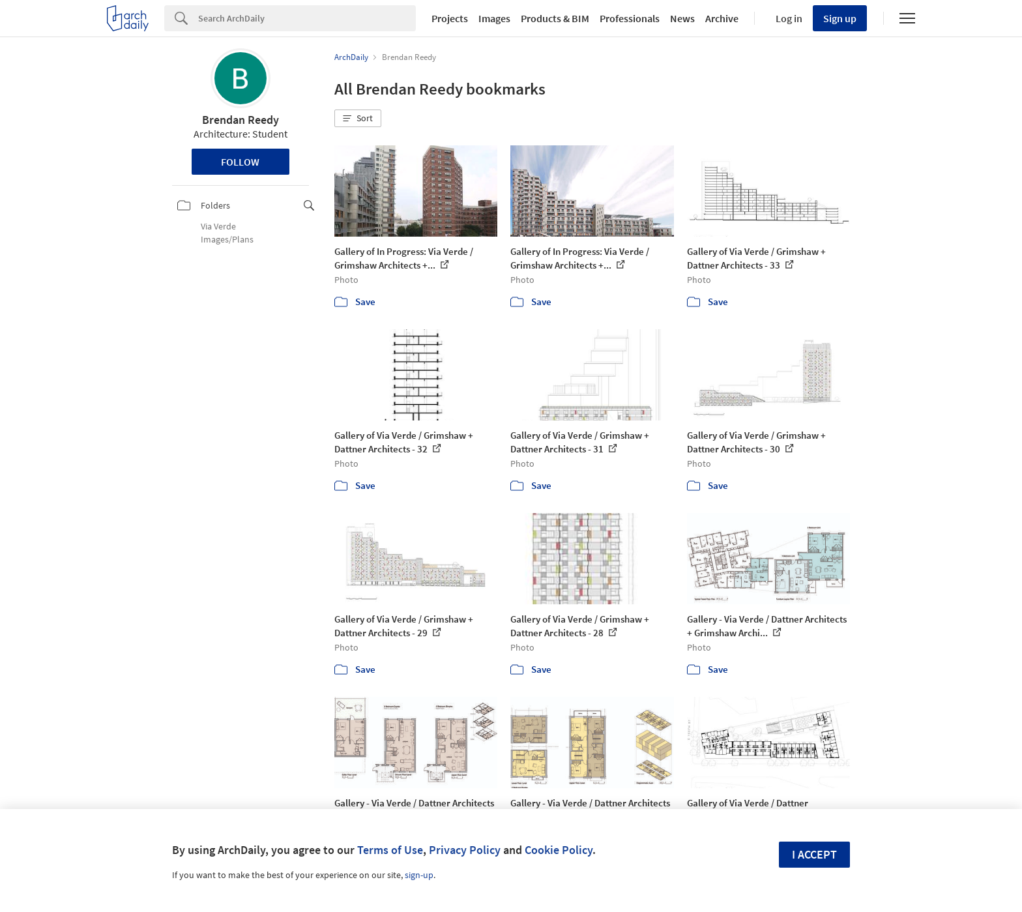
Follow (240, 161)
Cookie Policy (558, 849)
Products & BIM (555, 18)
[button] (357, 119)
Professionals (630, 18)
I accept (814, 854)
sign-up (419, 875)
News (682, 18)
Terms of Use (390, 849)
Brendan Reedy (240, 119)
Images (494, 18)
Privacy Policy (465, 849)
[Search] (307, 18)
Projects (449, 18)
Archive (721, 18)
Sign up (839, 18)
